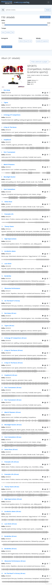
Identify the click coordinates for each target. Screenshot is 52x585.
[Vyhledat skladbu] (25, 9)
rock (30, 41)
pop (26, 41)
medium (8, 32)
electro (21, 41)
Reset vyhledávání (45, 17)
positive (39, 41)
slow (3, 32)
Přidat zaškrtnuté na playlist (39, 62)
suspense (45, 41)
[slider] (3, 25)
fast (12, 32)
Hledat (48, 10)
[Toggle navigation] (48, 2)
